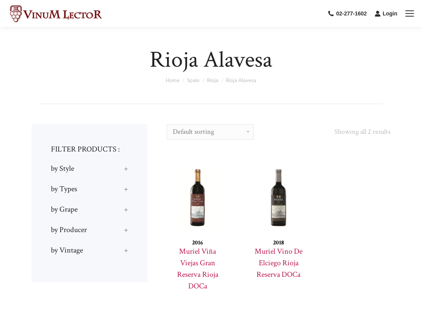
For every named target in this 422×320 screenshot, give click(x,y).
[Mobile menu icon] (409, 13)
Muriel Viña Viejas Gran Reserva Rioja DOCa (197, 268)
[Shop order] (210, 132)
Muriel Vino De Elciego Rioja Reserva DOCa (278, 263)
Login (386, 13)
